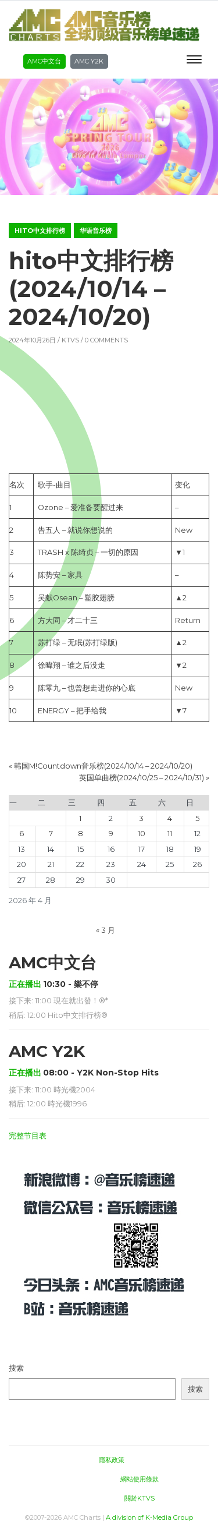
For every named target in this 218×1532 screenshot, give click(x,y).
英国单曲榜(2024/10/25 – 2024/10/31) (141, 777)
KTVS (70, 340)
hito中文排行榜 (40, 231)
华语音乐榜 (96, 231)
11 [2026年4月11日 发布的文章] (169, 833)
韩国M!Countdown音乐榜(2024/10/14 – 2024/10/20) (103, 766)
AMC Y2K (88, 61)
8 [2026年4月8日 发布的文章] (80, 833)
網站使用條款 (139, 1479)
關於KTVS (139, 1498)
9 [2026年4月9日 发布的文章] (111, 833)
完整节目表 (28, 1135)
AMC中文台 (44, 61)
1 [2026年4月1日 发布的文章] (80, 818)
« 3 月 (105, 930)
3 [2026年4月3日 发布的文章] (141, 818)
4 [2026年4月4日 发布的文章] (169, 818)
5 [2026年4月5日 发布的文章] (197, 818)
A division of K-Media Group (149, 1517)
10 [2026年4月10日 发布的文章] (141, 833)
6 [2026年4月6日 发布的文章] (21, 833)
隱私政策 (111, 1460)
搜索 (16, 1368)
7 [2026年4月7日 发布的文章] (51, 833)
